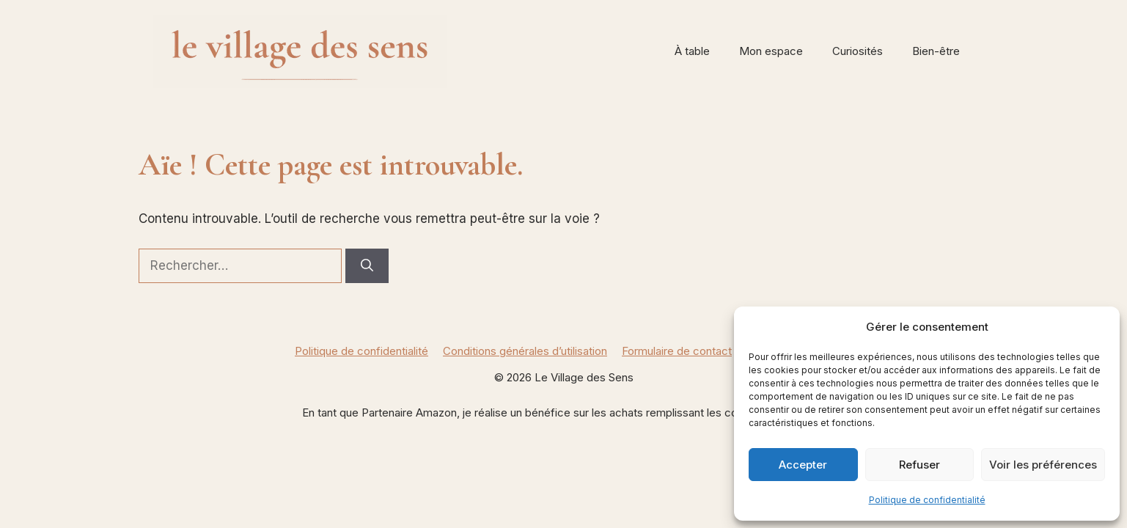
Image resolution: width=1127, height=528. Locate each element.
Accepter (803, 465)
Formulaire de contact (677, 351)
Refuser (919, 465)
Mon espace (771, 51)
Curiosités (857, 51)
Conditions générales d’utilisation (525, 351)
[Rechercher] (367, 266)
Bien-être (936, 51)
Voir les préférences (1043, 465)
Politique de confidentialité (927, 499)
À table (692, 51)
